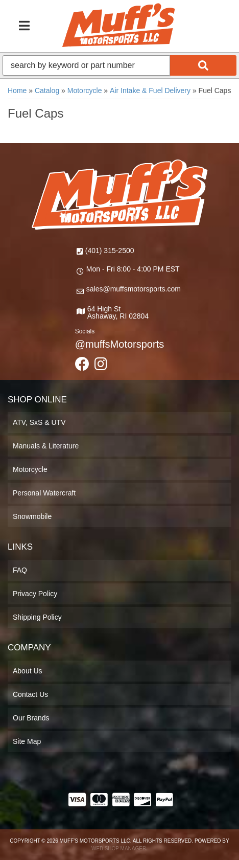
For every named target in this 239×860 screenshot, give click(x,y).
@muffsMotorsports (119, 344)
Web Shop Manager (118, 848)
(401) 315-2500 (109, 250)
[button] (119, 65)
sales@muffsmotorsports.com (133, 288)
